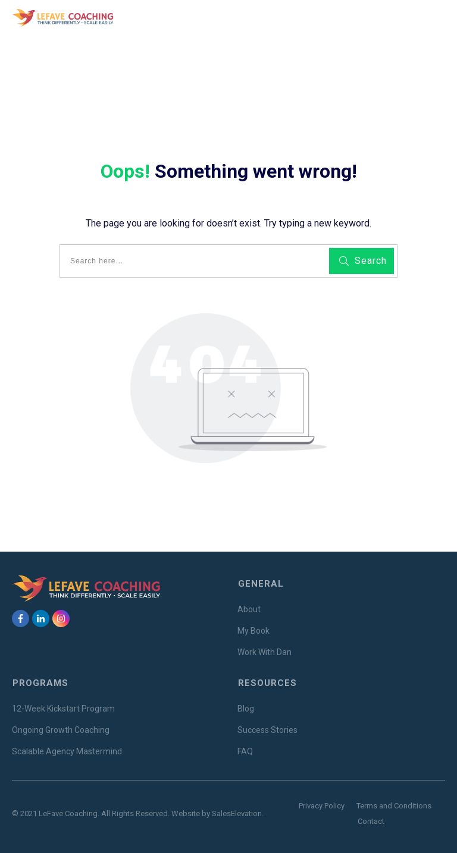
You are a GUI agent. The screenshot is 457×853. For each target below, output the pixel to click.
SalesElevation (237, 813)
